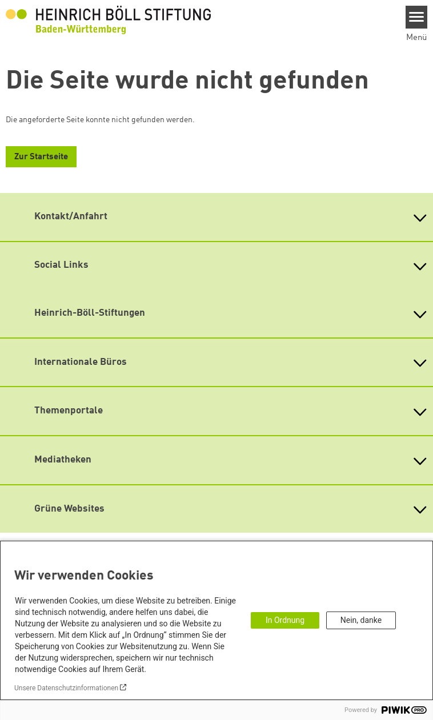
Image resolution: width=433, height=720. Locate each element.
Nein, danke (361, 620)
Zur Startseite (41, 157)
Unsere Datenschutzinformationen (66, 688)
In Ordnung (285, 620)
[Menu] (417, 17)
